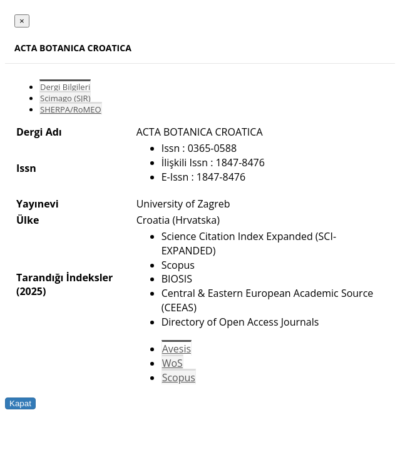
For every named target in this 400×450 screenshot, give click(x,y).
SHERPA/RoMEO (70, 109)
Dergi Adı (39, 132)
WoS (172, 363)
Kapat (20, 403)
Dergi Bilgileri (65, 86)
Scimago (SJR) (65, 98)
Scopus (178, 377)
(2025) (31, 291)
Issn (26, 168)
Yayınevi (37, 204)
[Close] (21, 21)
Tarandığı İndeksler (64, 277)
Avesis (176, 349)
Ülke (27, 220)
